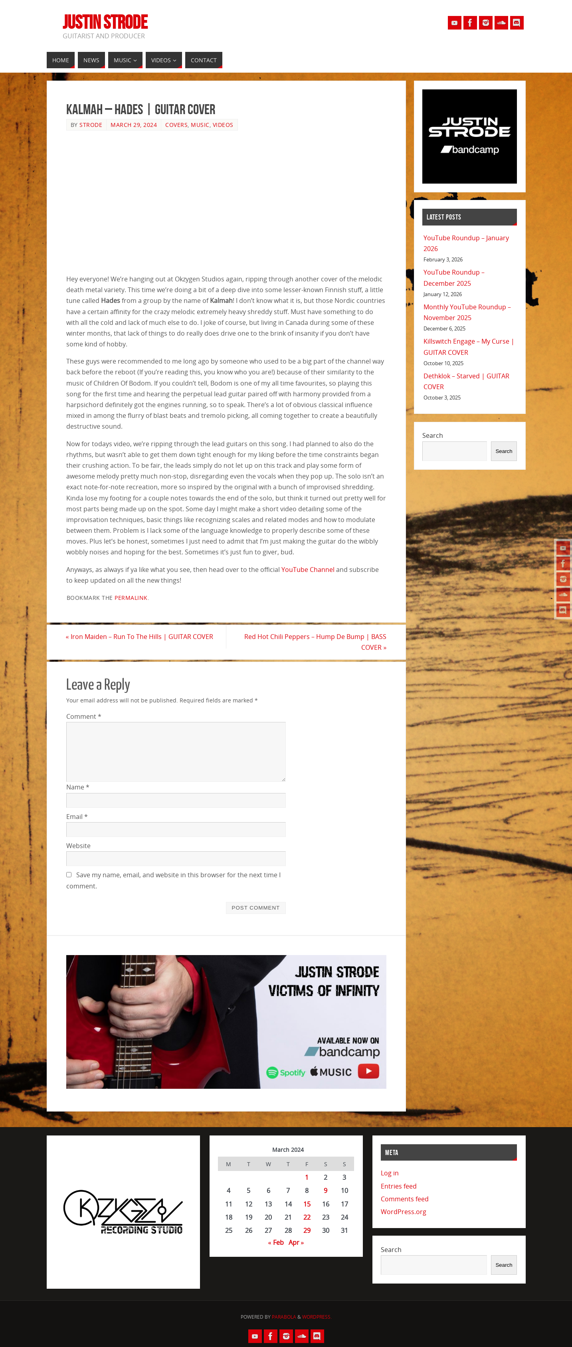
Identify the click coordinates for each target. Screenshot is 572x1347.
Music (200, 125)
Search (432, 435)
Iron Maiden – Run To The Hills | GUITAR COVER (140, 636)
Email (77, 816)
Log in (390, 1173)
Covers (176, 125)
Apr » (296, 1242)
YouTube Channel (307, 569)
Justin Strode (105, 22)
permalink (131, 597)
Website (78, 845)
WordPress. (317, 1316)
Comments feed (405, 1199)
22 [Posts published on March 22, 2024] (307, 1217)
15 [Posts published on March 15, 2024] (307, 1204)
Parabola (284, 1316)
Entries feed (399, 1186)
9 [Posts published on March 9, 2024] (325, 1191)
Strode (90, 125)
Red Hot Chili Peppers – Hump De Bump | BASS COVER (315, 642)
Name (77, 787)
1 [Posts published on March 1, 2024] (307, 1177)
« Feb (276, 1242)
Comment (83, 716)
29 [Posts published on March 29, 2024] (307, 1230)
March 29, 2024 (134, 125)
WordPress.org (403, 1211)
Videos (223, 125)
